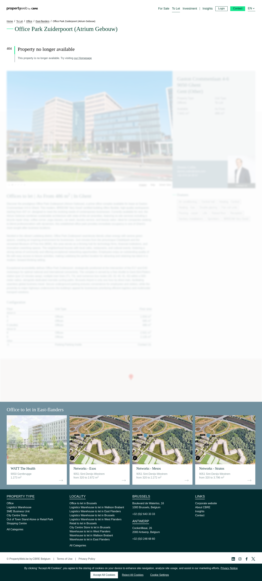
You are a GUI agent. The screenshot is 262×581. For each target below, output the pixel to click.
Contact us (241, 185)
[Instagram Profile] (240, 559)
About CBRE (202, 507)
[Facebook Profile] (247, 559)
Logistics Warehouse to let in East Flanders (95, 511)
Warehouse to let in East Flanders (90, 539)
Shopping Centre (17, 523)
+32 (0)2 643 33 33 (143, 514)
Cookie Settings (159, 574)
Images (143, 184)
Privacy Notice (229, 568)
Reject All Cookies (133, 574)
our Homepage (83, 58)
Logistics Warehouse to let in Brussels (92, 515)
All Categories (15, 529)
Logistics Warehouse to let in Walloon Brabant (97, 507)
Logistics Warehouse (19, 507)
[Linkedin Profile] (233, 559)
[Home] (22, 8)
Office (10, 503)
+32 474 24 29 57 (187, 175)
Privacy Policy (87, 558)
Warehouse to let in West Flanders (90, 531)
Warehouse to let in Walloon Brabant (91, 535)
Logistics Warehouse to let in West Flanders (95, 519)
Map (153, 184)
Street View (165, 184)
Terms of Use (65, 558)
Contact (199, 515)
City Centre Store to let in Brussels (90, 527)
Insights (199, 511)
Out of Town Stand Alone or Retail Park (30, 519)
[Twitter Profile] (253, 559)
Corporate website (206, 503)
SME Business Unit (18, 511)
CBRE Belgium (41, 558)
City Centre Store (17, 515)
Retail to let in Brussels (83, 523)
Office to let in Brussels (83, 503)
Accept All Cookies (104, 574)
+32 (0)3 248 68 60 (143, 538)
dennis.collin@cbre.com (191, 171)
